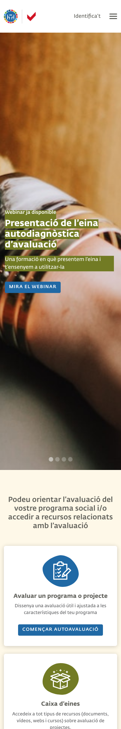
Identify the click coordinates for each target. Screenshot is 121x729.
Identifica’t (87, 16)
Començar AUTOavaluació (60, 630)
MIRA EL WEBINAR (32, 287)
